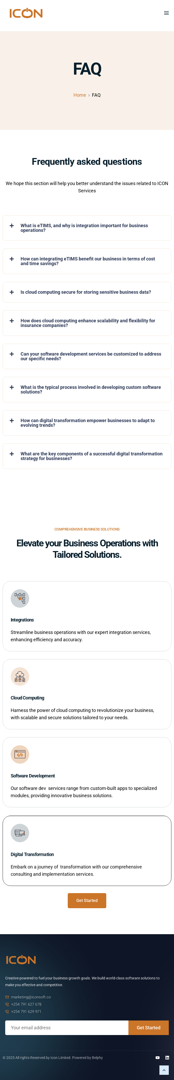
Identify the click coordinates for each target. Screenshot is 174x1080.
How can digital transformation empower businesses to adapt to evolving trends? (88, 423)
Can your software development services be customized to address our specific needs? (91, 356)
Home (79, 95)
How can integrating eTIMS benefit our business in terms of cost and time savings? (88, 261)
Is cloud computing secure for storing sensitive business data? (86, 292)
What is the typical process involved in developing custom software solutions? (91, 389)
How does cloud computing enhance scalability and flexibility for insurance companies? (88, 323)
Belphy (97, 1058)
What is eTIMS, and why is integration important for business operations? (84, 228)
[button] (87, 227)
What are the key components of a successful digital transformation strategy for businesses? (92, 456)
